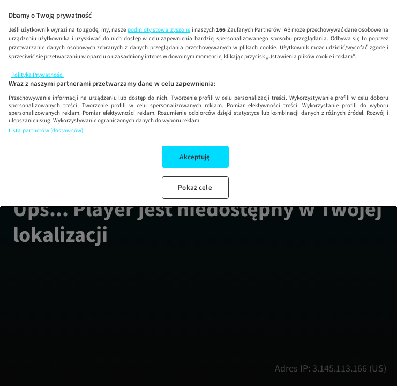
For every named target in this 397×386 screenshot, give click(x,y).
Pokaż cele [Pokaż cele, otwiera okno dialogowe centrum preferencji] (195, 187)
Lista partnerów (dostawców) (46, 130)
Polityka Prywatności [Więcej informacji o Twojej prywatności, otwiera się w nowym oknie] (37, 74)
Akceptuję (194, 156)
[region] (198, 103)
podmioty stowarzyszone (159, 29)
